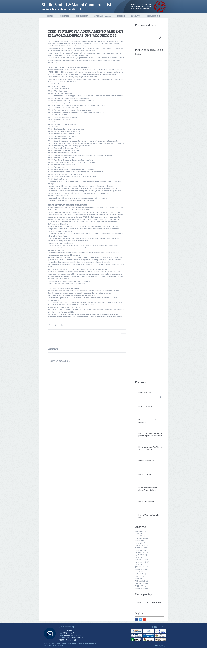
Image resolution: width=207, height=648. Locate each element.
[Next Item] (160, 37)
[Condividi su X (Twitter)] (55, 325)
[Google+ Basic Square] (144, 619)
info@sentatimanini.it (72, 635)
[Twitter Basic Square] (140, 619)
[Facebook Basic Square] (136, 619)
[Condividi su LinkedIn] (62, 325)
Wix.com (60, 645)
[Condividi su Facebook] (49, 325)
